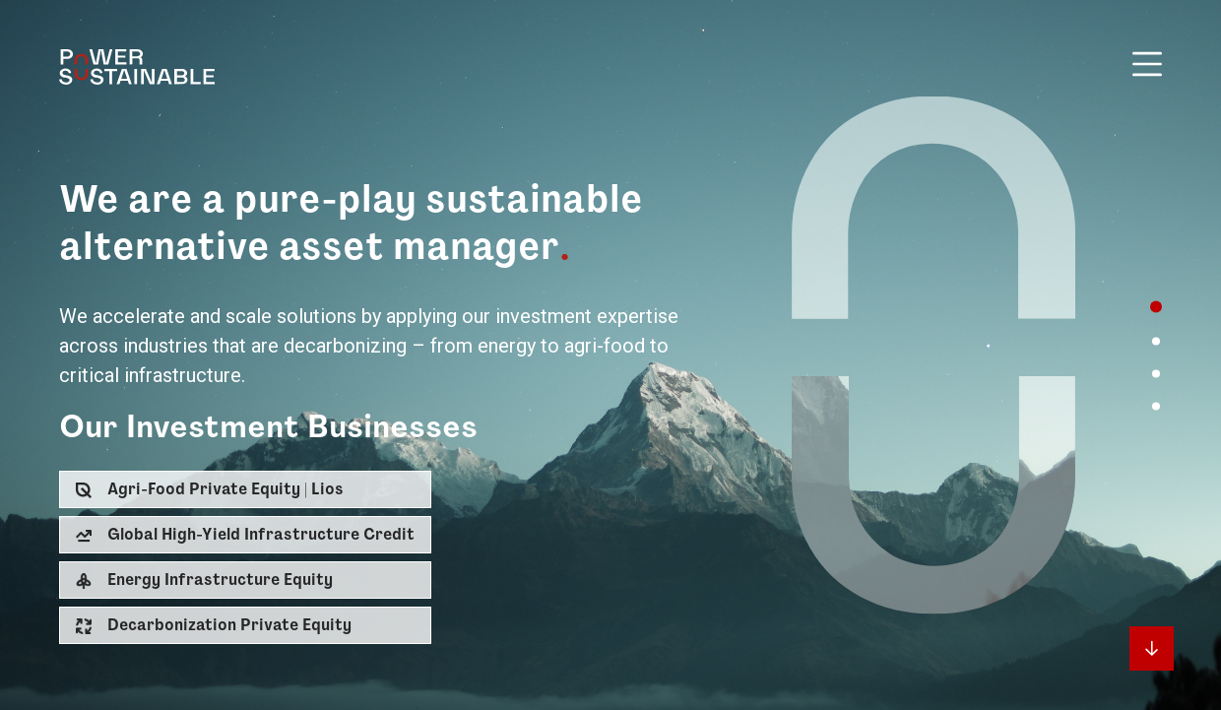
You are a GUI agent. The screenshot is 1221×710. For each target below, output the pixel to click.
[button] (245, 489)
